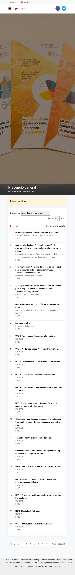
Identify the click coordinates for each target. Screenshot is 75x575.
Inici (9, 309)
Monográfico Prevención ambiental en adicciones (36, 350)
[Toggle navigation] (10, 8)
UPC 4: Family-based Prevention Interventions (35, 453)
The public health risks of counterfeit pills (33, 555)
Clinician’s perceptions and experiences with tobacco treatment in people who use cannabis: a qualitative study (38, 539)
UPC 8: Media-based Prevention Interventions (35, 492)
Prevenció (17, 309)
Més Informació (45, 566)
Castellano (25, 2)
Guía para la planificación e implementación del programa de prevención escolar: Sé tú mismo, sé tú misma (38, 365)
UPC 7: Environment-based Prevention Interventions (37, 479)
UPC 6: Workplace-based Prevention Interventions (37, 466)
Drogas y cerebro (22, 440)
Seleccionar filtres (37, 318)
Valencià (14, 2)
